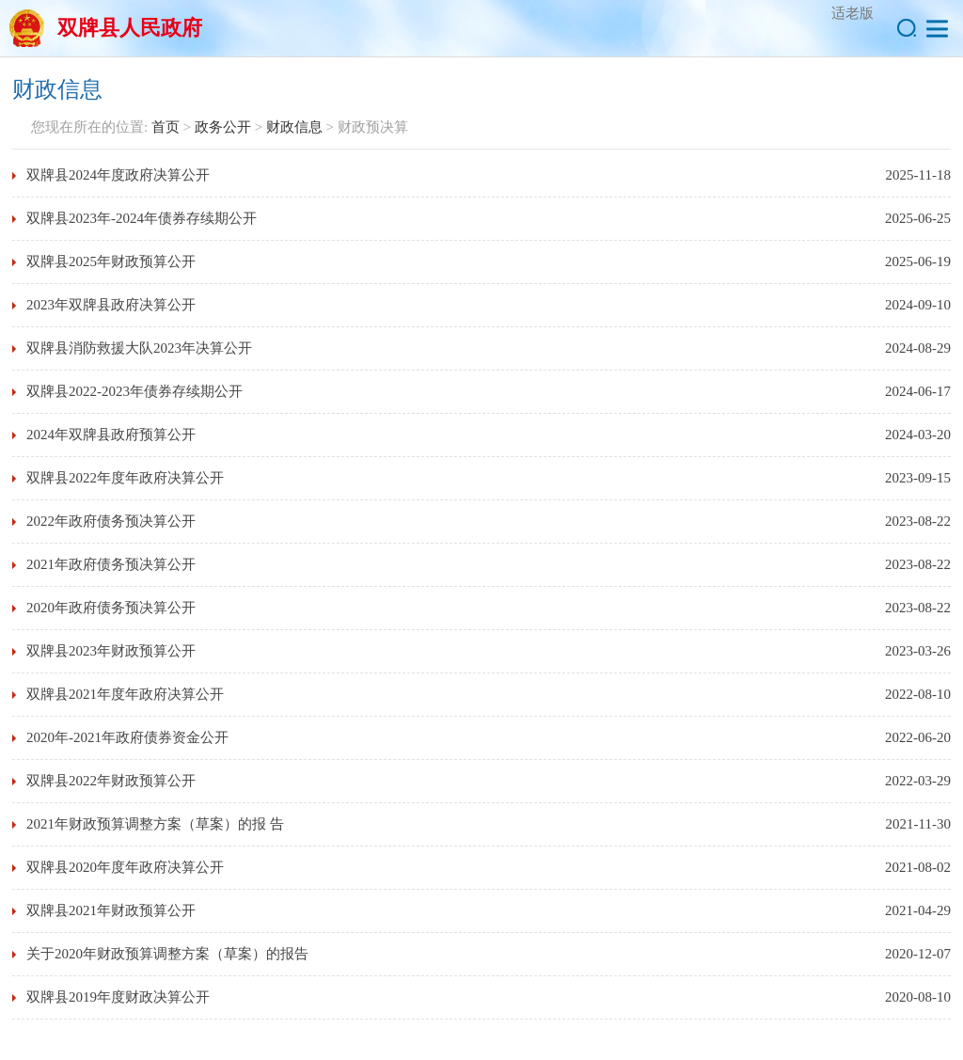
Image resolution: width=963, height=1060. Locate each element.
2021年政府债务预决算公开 (111, 564)
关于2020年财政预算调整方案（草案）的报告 (167, 953)
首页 (165, 126)
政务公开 (223, 126)
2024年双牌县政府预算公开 (111, 434)
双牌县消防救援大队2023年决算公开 (139, 348)
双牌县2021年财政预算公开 (111, 910)
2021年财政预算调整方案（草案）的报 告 (155, 823)
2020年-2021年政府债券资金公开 (127, 737)
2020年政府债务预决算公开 (111, 607)
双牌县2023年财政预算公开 (111, 650)
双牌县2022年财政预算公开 (111, 780)
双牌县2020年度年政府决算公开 (125, 867)
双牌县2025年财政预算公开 (111, 261)
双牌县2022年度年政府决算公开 (125, 477)
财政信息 (294, 126)
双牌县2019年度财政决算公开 (118, 997)
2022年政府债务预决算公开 (111, 521)
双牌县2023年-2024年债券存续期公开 (141, 218)
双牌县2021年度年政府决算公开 (125, 694)
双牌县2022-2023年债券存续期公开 (134, 391)
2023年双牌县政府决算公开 (111, 304)
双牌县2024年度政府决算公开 (118, 174)
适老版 (852, 13)
